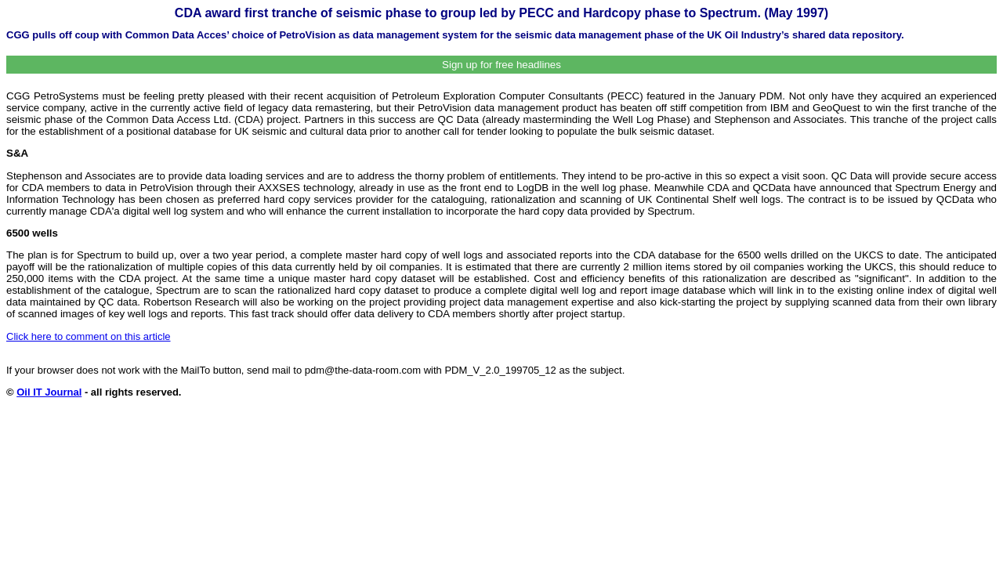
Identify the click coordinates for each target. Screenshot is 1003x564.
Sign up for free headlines (501, 64)
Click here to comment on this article (88, 336)
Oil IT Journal (48, 392)
